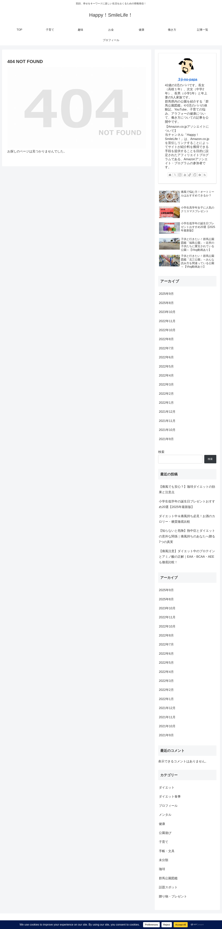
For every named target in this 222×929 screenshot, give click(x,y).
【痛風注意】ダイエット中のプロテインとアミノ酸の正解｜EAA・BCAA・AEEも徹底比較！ (187, 556)
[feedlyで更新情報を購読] (199, 174)
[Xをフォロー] (175, 174)
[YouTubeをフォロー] (185, 174)
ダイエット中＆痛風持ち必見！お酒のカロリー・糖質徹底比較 (187, 518)
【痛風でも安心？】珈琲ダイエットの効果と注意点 (187, 489)
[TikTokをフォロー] (189, 174)
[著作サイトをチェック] (170, 174)
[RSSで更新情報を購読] (204, 174)
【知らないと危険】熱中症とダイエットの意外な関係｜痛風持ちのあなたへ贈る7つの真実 (187, 536)
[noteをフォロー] (195, 174)
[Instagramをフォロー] (180, 174)
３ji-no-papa (187, 79)
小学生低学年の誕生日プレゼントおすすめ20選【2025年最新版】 (187, 504)
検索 (161, 452)
